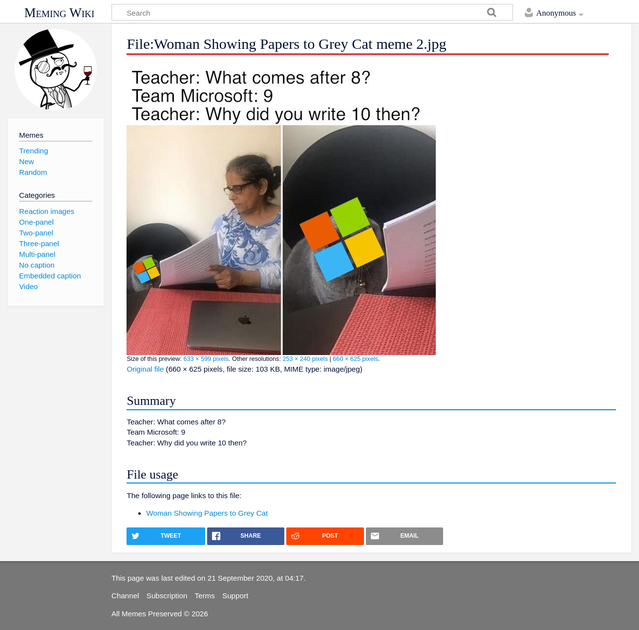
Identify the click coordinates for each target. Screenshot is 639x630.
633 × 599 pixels (206, 359)
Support (235, 595)
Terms (205, 595)
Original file (145, 369)
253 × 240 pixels (305, 359)
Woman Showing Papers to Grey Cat (207, 513)
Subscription (167, 595)
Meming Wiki (59, 12)
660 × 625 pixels (355, 359)
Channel (125, 595)
